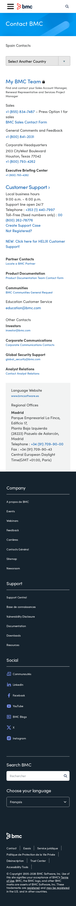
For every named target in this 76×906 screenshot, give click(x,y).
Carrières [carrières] (12, 540)
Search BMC (18, 765)
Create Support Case (23, 225)
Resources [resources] (12, 645)
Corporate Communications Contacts (30, 345)
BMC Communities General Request (29, 292)
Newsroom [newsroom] (13, 568)
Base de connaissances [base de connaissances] (21, 607)
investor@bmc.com (18, 330)
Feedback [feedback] (12, 530)
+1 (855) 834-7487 (21, 111)
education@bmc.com (23, 307)
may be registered (58, 888)
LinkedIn (14, 684)
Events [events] (10, 511)
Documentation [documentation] (16, 626)
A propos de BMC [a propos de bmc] (17, 502)
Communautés (18, 673)
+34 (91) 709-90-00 (47, 444)
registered (33, 888)
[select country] (38, 61)
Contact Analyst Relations (22, 373)
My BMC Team (25, 81)
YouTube (14, 706)
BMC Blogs (16, 716)
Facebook (15, 695)
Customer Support (26, 186)
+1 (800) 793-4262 (20, 161)
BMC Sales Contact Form (26, 122)
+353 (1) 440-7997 (40, 209)
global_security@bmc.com (23, 359)
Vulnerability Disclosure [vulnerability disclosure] (20, 616)
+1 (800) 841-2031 (20, 136)
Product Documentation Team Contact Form (34, 278)
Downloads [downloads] (13, 635)
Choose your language (28, 790)
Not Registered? (19, 230)
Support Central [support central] (16, 597)
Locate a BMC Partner (20, 263)
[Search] (67, 6)
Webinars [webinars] (12, 521)
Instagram (16, 738)
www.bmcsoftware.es (25, 396)
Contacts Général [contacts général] (17, 549)
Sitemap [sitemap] (11, 559)
